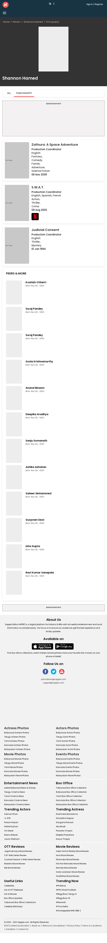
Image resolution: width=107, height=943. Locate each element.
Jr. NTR (7, 818)
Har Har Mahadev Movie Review (71, 863)
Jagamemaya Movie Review (18, 851)
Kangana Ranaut (64, 822)
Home (6, 21)
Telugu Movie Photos (14, 763)
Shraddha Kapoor (65, 818)
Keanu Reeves (11, 834)
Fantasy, (37, 156)
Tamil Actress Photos (14, 741)
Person (16, 21)
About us (36, 925)
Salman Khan (11, 814)
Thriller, (36, 202)
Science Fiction (41, 171)
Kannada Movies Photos (16, 771)
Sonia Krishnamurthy (39, 361)
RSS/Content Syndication (16, 925)
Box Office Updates (13, 898)
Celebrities (9, 885)
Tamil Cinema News (14, 796)
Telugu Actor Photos (65, 736)
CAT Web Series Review (15, 855)
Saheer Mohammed (38, 493)
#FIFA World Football (66, 889)
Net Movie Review (12, 867)
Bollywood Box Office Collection (71, 792)
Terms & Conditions (92, 925)
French (57, 195)
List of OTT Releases (13, 889)
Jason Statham (12, 839)
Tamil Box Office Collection (69, 796)
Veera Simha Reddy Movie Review (72, 851)
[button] (50, 3)
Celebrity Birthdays (13, 906)
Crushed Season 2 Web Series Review (22, 859)
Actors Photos (67, 728)
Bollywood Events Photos (68, 759)
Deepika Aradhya (37, 414)
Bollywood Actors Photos (68, 732)
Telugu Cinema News (14, 792)
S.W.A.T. (38, 187)
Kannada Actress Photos (16, 745)
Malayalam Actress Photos (17, 749)
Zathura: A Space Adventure (55, 144)
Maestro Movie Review (14, 863)
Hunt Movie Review (65, 855)
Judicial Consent (45, 230)
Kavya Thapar (63, 839)
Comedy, (37, 160)
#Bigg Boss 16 (63, 898)
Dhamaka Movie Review (67, 859)
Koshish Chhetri (36, 282)
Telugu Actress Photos (15, 736)
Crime (35, 206)
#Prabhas (61, 885)
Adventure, (38, 167)
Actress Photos (16, 728)
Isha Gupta (33, 546)
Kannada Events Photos (67, 767)
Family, (36, 163)
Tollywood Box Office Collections (20, 902)
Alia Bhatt (60, 826)
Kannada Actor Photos (67, 745)
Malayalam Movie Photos (16, 775)
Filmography (24, 93)
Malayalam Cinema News (17, 804)
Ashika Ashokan (36, 467)
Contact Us (22, 929)
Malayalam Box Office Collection (72, 804)
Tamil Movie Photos (13, 767)
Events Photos (67, 754)
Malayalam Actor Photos (68, 749)
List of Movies (10, 894)
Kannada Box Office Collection (71, 800)
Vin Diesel (8, 830)
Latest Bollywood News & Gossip (20, 787)
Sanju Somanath (36, 440)
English (36, 153)
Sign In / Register (95, 4)
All (9, 93)
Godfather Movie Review (67, 876)
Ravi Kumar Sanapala (40, 572)
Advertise (10, 929)
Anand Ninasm (35, 388)
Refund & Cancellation (54, 925)
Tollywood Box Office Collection (71, 787)
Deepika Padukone (65, 834)
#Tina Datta (62, 906)
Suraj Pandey (34, 309)
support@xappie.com (53, 682)
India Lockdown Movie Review (70, 872)
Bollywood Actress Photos (16, 732)
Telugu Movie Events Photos (69, 763)
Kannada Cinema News (16, 800)
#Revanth (61, 902)
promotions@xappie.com (53, 679)
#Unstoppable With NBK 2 (68, 910)
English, (36, 195)
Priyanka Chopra (64, 830)
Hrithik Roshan (11, 826)
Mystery (36, 245)
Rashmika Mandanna (67, 814)
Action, (36, 199)
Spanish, (47, 195)
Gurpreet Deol (35, 520)
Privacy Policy (73, 925)
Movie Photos (15, 754)
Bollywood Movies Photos (16, 759)
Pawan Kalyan (11, 822)
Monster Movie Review (66, 867)
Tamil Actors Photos (65, 741)
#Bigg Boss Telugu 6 (66, 894)
